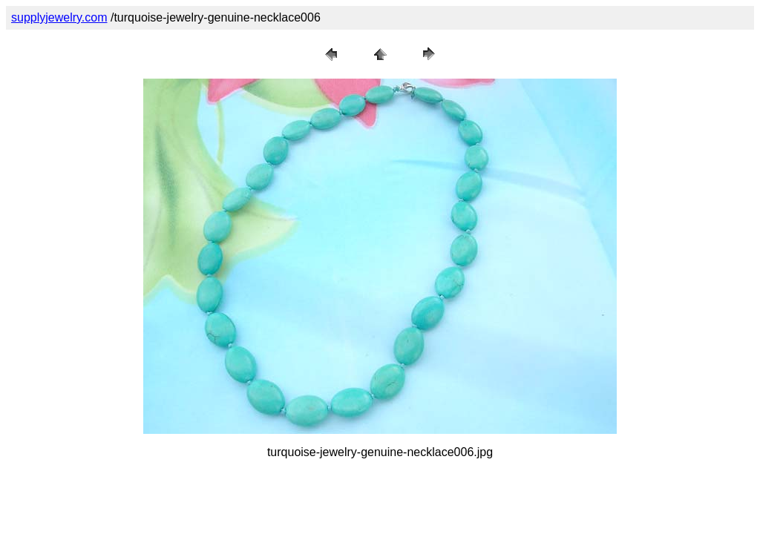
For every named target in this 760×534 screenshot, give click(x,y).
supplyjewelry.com (59, 17)
